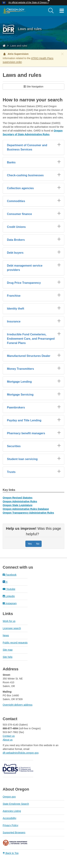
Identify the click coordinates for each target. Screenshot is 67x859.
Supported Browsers (14, 832)
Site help (7, 656)
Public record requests (15, 642)
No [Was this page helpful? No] (37, 543)
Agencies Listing (12, 811)
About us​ (8, 739)
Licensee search (12, 628)
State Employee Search (16, 803)
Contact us (9, 735)
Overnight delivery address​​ (18, 704)
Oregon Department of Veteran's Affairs (15, 843)
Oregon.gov (9, 796)
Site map (8, 649)
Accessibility (9, 818)
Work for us (9, 621)
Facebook (9, 574)
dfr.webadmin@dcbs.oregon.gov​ (20, 752)
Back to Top (11, 853)
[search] (51, 10)
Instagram (10, 603)
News (6, 635)
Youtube (9, 589)
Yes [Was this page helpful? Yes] (30, 543)
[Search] (51, 10)
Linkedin (9, 596)
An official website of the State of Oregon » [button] (28, 2)
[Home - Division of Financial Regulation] (4, 45)
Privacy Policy (10, 825)
